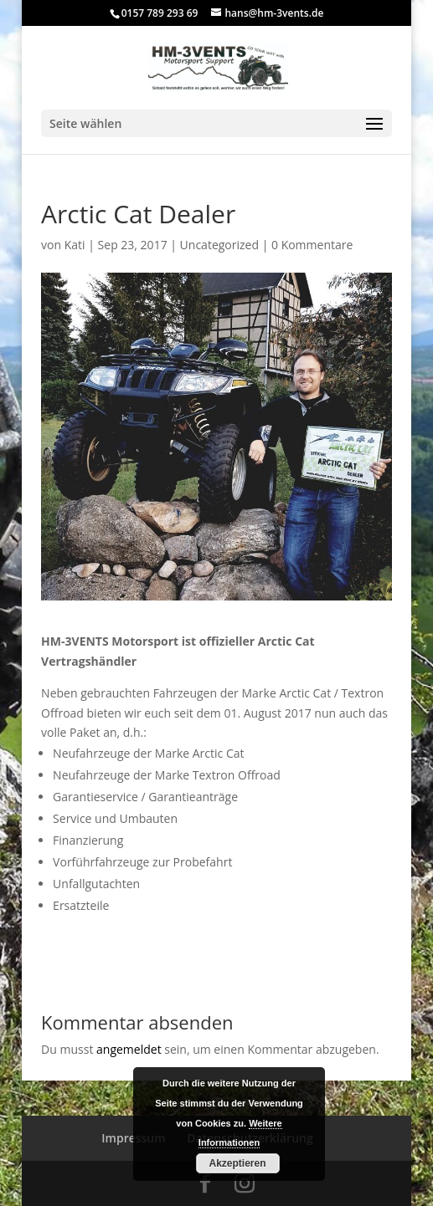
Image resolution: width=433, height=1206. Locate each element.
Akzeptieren (237, 1163)
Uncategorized (219, 245)
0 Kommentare (312, 245)
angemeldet (129, 1049)
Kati (74, 245)
